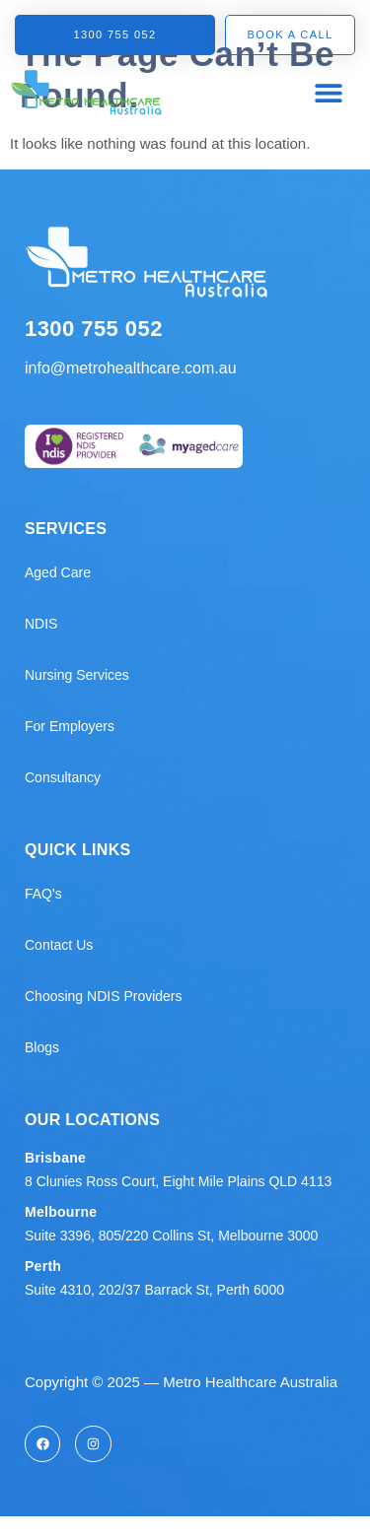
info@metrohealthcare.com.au (131, 368)
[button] (328, 92)
